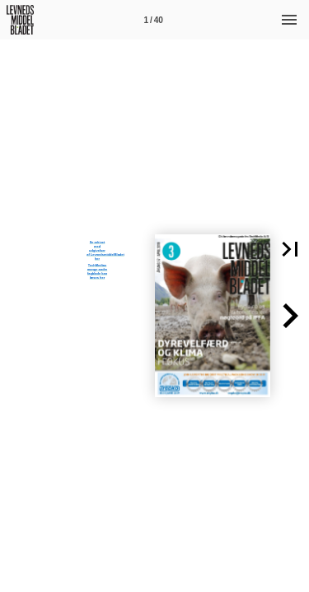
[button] (290, 315)
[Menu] (289, 19)
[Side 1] (153, 19)
